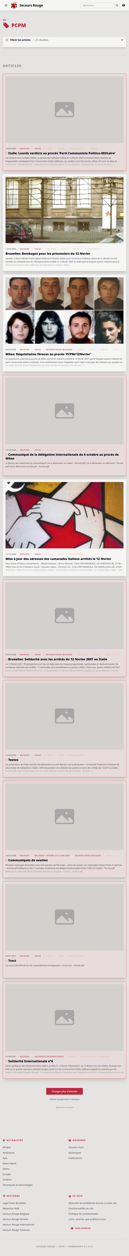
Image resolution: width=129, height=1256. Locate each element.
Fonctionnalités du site (81, 1208)
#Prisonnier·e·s (77, 148)
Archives (25, 148)
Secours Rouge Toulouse (16, 1229)
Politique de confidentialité (83, 1213)
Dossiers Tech (76, 1147)
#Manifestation (112, 654)
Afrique (7, 1147)
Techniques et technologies (18, 1184)
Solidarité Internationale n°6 (30, 1061)
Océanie (7, 1179)
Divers (6, 1168)
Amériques (9, 1152)
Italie (38, 148)
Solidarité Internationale (49, 1056)
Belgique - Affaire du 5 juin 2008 (52, 855)
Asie (5, 1158)
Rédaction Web (11, 1208)
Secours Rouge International (18, 1224)
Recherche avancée (64, 1107)
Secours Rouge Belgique (59, 349)
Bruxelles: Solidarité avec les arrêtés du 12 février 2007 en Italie (57, 659)
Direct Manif (9, 1163)
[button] (6, 5)
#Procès (94, 148)
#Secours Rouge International (95, 1056)
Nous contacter (81, 1228)
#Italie (49, 148)
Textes (13, 760)
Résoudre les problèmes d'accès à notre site (93, 1203)
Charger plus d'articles (64, 1091)
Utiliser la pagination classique (64, 1099)
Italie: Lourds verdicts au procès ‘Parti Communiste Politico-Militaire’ (61, 153)
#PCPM (61, 148)
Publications (75, 1158)
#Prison (105, 349)
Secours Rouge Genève (15, 1219)
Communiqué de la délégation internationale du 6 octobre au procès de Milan (62, 456)
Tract (12, 960)
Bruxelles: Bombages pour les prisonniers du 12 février (48, 254)
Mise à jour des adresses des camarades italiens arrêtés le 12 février (58, 559)
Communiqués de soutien (28, 860)
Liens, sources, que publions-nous (87, 1219)
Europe (7, 1174)
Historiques (75, 1152)
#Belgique (51, 249)
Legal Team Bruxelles (14, 1203)
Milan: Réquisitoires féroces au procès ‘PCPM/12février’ (48, 354)
